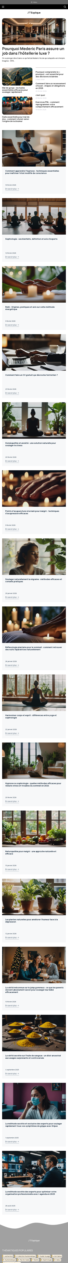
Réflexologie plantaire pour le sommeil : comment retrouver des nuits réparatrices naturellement (33, 648)
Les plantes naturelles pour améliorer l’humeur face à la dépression (31, 920)
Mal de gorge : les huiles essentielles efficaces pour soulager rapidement (15, 89)
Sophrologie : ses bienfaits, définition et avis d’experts (31, 239)
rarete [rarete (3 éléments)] (36, 1260)
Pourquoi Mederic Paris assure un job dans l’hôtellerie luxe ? (33, 51)
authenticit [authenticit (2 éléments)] (9, 1256)
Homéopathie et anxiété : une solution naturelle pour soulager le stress (30, 444)
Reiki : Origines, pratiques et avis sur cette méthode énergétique (30, 308)
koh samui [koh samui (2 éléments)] (58, 1256)
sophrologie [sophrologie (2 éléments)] (47, 1260)
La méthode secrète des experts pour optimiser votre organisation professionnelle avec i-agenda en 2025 (30, 1192)
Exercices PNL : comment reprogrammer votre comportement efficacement (49, 104)
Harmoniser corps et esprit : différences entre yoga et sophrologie (31, 716)
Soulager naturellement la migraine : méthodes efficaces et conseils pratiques (33, 580)
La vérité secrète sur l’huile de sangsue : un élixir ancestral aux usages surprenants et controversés (33, 1056)
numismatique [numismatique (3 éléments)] (10, 1260)
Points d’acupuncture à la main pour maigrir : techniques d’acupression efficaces (32, 512)
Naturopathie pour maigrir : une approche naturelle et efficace (30, 852)
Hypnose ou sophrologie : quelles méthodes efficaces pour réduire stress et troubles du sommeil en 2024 (33, 784)
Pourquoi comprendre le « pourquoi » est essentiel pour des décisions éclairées (50, 74)
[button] (65, 6)
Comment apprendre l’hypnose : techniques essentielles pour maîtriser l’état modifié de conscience (32, 172)
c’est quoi (40, 95)
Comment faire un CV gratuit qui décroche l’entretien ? (31, 375)
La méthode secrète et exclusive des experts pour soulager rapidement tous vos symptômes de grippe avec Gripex (33, 1124)
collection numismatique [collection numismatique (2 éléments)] (26, 1256)
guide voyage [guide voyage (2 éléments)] (45, 1256)
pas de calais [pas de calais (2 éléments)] (24, 1260)
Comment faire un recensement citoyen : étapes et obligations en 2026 (51, 85)
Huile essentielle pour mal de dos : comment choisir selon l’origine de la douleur (15, 119)
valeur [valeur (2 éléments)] (58, 1260)
